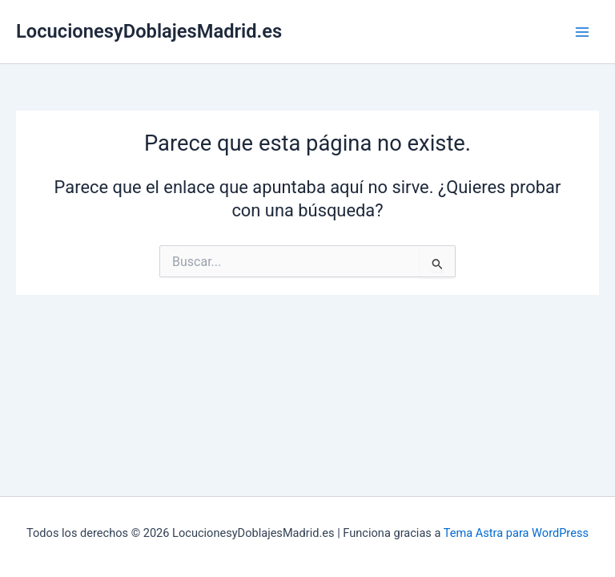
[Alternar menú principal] (582, 32)
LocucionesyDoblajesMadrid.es (149, 31)
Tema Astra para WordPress (516, 533)
